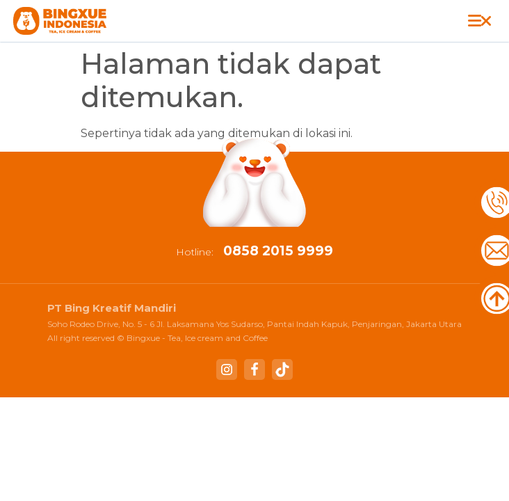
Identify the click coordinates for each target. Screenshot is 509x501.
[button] (479, 21)
